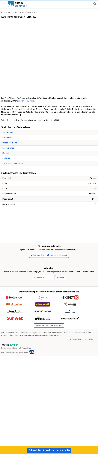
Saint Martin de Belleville (13, 163)
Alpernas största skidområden (18, 12)
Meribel (5, 153)
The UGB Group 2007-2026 (82, 339)
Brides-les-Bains (9, 143)
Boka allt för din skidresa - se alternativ (49, 450)
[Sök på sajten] (95, 4)
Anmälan (60, 278)
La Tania (6, 158)
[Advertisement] (49, 78)
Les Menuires (8, 148)
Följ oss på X (37, 255)
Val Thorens (7, 132)
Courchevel (7, 138)
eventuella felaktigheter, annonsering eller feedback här (37, 335)
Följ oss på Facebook (57, 255)
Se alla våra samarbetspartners (49, 325)
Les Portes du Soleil (25, 101)
